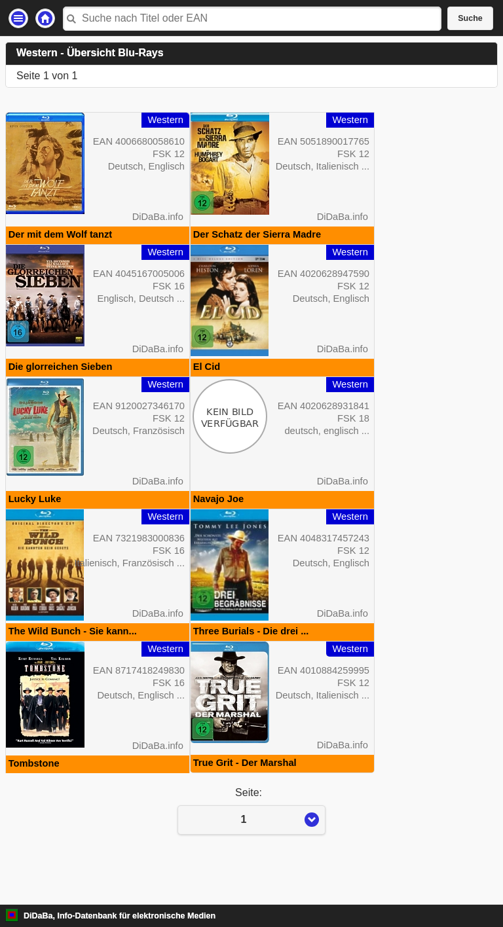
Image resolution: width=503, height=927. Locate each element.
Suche (470, 18)
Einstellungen (18, 18)
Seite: (251, 851)
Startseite (45, 18)
